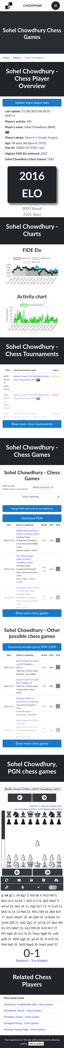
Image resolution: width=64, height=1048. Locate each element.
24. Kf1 (6, 928)
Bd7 (58, 912)
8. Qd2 (43, 901)
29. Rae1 (34, 933)
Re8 (23, 912)
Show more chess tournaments (32, 424)
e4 (37, 939)
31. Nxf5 (13, 939)
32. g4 (30, 939)
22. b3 (37, 922)
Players (17, 57)
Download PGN (32, 518)
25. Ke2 (25, 928)
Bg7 (23, 895)
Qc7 (39, 906)
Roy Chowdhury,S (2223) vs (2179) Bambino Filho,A (27, 664)
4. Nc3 (44, 895)
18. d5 (28, 917)
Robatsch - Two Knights (32, 960)
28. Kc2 (18, 933)
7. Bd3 (27, 901)
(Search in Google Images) (41, 137)
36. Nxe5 (40, 944)
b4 (7, 906)
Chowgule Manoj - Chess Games (21, 1023)
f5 (25, 933)
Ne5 (10, 944)
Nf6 (51, 895)
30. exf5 (53, 933)
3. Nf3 (31, 895)
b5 (21, 901)
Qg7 (29, 922)
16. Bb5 (50, 912)
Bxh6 (51, 917)
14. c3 (16, 912)
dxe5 (50, 944)
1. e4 (4, 895)
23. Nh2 (52, 922)
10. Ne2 (15, 906)
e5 (56, 906)
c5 (9, 912)
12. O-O (48, 906)
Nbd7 (52, 901)
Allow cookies (36, 1043)
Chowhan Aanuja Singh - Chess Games (24, 1029)
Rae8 (29, 944)
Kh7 (50, 928)
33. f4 (43, 939)
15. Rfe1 (32, 912)
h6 (44, 922)
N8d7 (15, 928)
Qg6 (23, 939)
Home (6, 57)
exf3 (51, 939)
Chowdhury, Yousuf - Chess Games (22, 1010)
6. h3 (15, 901)
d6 (37, 895)
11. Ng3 (30, 906)
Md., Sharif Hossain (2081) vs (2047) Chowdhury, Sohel (25, 559)
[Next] (47, 872)
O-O (36, 901)
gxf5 (4, 939)
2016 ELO (32, 184)
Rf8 (33, 928)
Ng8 (9, 933)
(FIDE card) (37, 147)
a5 (23, 906)
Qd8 (35, 917)
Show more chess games (32, 613)
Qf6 (11, 922)
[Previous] (17, 872)
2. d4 (16, 895)
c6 (9, 901)
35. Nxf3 (19, 944)
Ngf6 (44, 933)
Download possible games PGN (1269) (32, 647)
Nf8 (41, 912)
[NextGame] (44, 798)
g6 (10, 895)
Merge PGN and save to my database (32, 508)
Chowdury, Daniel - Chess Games (21, 1016)
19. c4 (43, 917)
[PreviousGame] (20, 798)
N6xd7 (18, 917)
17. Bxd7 (7, 917)
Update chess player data (32, 102)
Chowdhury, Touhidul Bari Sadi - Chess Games (28, 1004)
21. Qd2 (20, 922)
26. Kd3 (42, 928)
